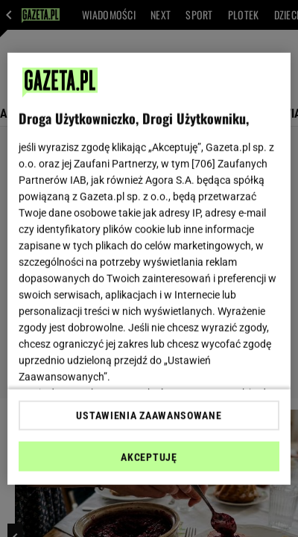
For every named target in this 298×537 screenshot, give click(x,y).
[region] (149, 268)
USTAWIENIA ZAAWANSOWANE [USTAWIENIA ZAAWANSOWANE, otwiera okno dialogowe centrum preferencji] (148, 416)
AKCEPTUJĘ (149, 457)
